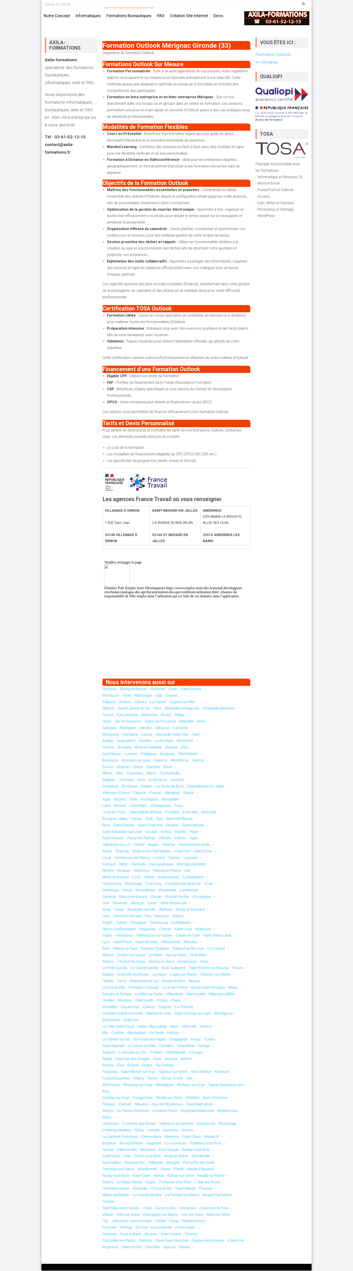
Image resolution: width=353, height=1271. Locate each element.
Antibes (125, 702)
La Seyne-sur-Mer (142, 1046)
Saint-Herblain (193, 825)
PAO (160, 15)
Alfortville (140, 1189)
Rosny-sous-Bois (115, 1176)
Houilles (108, 1001)
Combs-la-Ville (113, 988)
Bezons (151, 1234)
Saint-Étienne (124, 825)
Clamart (125, 1104)
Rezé (194, 832)
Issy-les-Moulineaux (167, 1104)
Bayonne (162, 916)
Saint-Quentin (191, 689)
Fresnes (205, 1189)
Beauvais (120, 903)
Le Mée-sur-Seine (149, 994)
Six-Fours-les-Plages (150, 1039)
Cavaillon (167, 1046)
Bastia (185, 1247)
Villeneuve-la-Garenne (176, 1124)
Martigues (128, 728)
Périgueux (149, 754)
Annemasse (187, 962)
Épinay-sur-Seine (181, 1176)
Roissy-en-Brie (174, 981)
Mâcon (107, 955)
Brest (168, 767)
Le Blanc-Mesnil (129, 1182)
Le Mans (156, 955)
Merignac (269, 62)
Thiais (147, 1208)
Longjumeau (143, 1098)
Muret (151, 773)
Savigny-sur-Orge (115, 1098)
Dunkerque (110, 890)
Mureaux (125, 1001)
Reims (107, 851)
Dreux (138, 767)
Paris (204, 962)
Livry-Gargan (169, 1150)
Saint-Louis (183, 929)
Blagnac (108, 780)
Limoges (196, 1052)
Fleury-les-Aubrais (141, 838)
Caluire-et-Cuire (188, 936)
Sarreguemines (161, 864)
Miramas (163, 728)
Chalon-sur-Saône (131, 955)
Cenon (189, 793)
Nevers (108, 871)
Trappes (164, 1007)
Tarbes (121, 923)
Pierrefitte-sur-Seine (199, 1163)
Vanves (154, 1130)
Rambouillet (196, 994)
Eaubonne (236, 1241)
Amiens (206, 1027)
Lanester (191, 858)
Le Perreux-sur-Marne (182, 1195)
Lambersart (189, 890)
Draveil (133, 1065)
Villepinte (156, 1163)
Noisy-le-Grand (176, 1156)
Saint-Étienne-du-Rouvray (209, 968)
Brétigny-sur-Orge (191, 1085)
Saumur (169, 845)
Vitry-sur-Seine (128, 1215)
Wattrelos (141, 871)
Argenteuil (110, 1247)
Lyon (106, 942)
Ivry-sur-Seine (192, 1215)
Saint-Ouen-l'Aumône (172, 1241)
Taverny (191, 1234)
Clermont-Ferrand (127, 916)
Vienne (136, 819)
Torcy (122, 981)
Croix (209, 884)
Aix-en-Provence (128, 721)
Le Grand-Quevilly (144, 968)
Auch (141, 780)
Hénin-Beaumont (174, 903)
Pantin (179, 1169)
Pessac (156, 793)
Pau (148, 916)
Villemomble (127, 1150)
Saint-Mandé (186, 1189)
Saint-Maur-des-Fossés (120, 1208)
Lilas (127, 1156)
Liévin (152, 903)
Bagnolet (154, 1143)
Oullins (107, 936)
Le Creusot (216, 949)
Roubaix (124, 871)
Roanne (172, 825)
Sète (134, 799)
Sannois (145, 1241)
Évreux (107, 767)
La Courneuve (176, 1143)
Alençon (137, 903)
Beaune (172, 748)
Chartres (123, 767)
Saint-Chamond (150, 825)
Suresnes (170, 1130)
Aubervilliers (111, 1163)
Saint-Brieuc (111, 754)
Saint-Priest (123, 942)
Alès (119, 773)
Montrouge (228, 1124)
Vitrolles (146, 728)
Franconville (185, 1227)
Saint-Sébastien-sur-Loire (122, 832)
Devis (218, 15)
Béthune (166, 910)
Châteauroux (161, 806)
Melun (233, 988)
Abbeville (189, 1027)
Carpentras (186, 1046)
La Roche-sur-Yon (133, 1052)
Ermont (142, 1227)
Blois (106, 825)
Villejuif (107, 1215)
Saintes (145, 741)
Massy (139, 1078)
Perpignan (139, 923)
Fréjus (196, 1039)
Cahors (180, 838)
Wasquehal (167, 890)
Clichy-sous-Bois (148, 1156)
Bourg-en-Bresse (133, 689)
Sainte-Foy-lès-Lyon (188, 949)
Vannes (174, 858)
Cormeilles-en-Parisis (119, 1241)
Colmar (165, 929)
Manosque (143, 696)
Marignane (110, 734)
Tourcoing (154, 884)
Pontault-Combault (143, 988)
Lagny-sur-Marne (183, 974)
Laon (173, 689)
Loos (137, 877)
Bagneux (109, 1143)
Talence (140, 793)
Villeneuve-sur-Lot (116, 845)
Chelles (108, 981)
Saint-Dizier (203, 851)
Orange (204, 1046)
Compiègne (202, 897)
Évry (120, 1065)
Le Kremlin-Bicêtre (147, 1195)
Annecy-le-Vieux (161, 962)
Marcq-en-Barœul (133, 897)
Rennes (120, 806)
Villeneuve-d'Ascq (167, 871)
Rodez (166, 715)
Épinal (107, 1059)
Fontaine (172, 812)
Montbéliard (188, 754)
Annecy (108, 962)
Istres (106, 721)
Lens (106, 916)
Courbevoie (206, 1124)
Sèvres (187, 1130)
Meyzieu (190, 942)
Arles (201, 721)
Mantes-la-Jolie (159, 1013)
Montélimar (180, 760)
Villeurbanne (170, 942)
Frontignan (149, 799)
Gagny (151, 1182)
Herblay (126, 1227)
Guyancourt (130, 1007)
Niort (175, 1027)
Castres (118, 1033)
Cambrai (109, 897)
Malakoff (212, 1137)
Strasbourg (159, 923)
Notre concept (57, 15)
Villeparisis (175, 994)
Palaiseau (110, 1072)
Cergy (174, 1221)
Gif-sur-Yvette (172, 1078)
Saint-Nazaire (113, 838)
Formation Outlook (273, 54)
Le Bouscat (158, 780)
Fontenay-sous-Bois (175, 1182)
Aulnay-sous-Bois (196, 1150)
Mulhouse (203, 929)
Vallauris (108, 702)
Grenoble (209, 812)
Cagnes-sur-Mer (182, 702)
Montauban (137, 1033)
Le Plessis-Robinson (133, 1111)
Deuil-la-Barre (130, 1234)
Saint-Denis (111, 1156)
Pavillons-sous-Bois (205, 1143)
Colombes (110, 1124)
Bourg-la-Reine (131, 1143)
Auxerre (171, 1059)
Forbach (109, 864)
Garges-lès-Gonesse (208, 1241)
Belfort (186, 1059)
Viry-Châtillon (201, 1072)
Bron (106, 949)
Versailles (110, 1007)
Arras (106, 910)
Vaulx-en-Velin (147, 942)
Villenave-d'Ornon (116, 793)
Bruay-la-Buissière (190, 910)
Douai (127, 890)
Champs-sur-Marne (216, 974)
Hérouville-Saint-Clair (172, 734)
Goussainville (162, 1227)
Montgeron (165, 1085)
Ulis (189, 1078)
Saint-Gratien (171, 1234)
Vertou (166, 832)
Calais (119, 910)
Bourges (124, 748)
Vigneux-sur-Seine (173, 1072)
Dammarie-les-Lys (144, 981)
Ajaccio (170, 1247)
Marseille (187, 721)
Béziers (120, 799)
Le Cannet (158, 702)
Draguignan (179, 1039)
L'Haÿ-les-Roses (208, 1182)
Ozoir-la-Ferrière (175, 988)
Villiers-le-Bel (132, 1247)
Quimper (153, 767)
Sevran (107, 1150)
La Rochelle (164, 741)
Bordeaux (130, 786)
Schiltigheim (181, 923)
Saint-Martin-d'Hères (146, 812)
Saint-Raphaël (113, 1046)
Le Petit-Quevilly (114, 968)
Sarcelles (152, 1247)
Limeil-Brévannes (115, 1189)
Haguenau (148, 929)
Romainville (201, 1156)
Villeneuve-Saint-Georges (132, 1221)
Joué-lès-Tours (114, 812)
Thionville (138, 864)
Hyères (173, 1033)
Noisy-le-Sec (135, 1163)
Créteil (161, 1221)
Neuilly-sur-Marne (211, 1176)
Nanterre (172, 1137)
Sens (157, 1059)
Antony (107, 1111)
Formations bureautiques (129, 15)
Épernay (122, 851)
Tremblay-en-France (118, 1169)
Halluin (149, 877)
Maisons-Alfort (218, 1215)
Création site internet (189, 15)
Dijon (185, 748)
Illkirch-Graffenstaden (119, 929)
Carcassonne (127, 715)
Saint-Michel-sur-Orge (138, 1072)
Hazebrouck (112, 884)
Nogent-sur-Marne (217, 1195)
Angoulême (127, 741)
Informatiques (88, 15)
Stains (165, 1169)
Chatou (149, 1007)
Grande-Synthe (177, 897)
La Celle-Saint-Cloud (118, 1027)
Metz (123, 864)
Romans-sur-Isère (136, 760)
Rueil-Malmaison (200, 1104)
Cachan (108, 1202)
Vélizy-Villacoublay (152, 1027)
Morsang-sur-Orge (138, 1085)
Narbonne (149, 715)
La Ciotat (181, 728)
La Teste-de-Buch (170, 786)
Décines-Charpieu (155, 949)
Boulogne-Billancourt (197, 1111)
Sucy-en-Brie (166, 1208)
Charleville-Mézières (219, 709)
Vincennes (188, 1208)
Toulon (210, 1039)
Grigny (147, 1065)
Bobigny (173, 1163)
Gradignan (110, 786)
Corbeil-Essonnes (116, 1078)
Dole (149, 819)
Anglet (107, 923)
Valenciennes (168, 877)
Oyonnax (109, 689)
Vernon (198, 760)
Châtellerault (176, 1052)
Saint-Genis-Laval (217, 936)
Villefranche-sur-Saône (154, 936)
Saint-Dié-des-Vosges (132, 1059)
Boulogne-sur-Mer (142, 910)
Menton (108, 709)
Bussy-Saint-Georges (208, 988)
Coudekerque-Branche (183, 884)
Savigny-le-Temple (116, 994)
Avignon (108, 1052)
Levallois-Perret (165, 1111)
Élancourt (131, 1020)
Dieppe (107, 974)
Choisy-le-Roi (161, 1189)
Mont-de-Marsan (180, 819)
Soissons (158, 689)
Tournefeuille (170, 773)
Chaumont (182, 851)
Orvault (151, 832)
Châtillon (192, 1098)
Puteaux (108, 1104)
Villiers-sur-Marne (115, 1195)
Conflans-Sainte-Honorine (122, 1013)
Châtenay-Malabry (116, 1130)
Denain (156, 897)
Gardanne (130, 734)
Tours (178, 806)
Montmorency (194, 1221)
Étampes (222, 1072)
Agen (194, 838)
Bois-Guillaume (174, 968)
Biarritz (178, 916)
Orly (105, 1221)
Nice (157, 709)
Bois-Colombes (215, 1098)
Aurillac (108, 741)
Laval (106, 858)
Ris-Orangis (165, 1065)
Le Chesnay (184, 1007)
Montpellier (170, 799)
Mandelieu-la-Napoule (182, 709)
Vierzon (108, 748)
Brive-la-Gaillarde (148, 748)
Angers (153, 845)
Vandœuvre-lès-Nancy (132, 858)
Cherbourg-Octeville (194, 845)
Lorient (159, 858)
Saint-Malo (138, 806)
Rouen (238, 968)
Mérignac (172, 793)
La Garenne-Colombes (120, 1137)
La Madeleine (193, 877)
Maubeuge (133, 884)
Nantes (180, 832)
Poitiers (157, 1052)
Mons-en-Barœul (115, 877)
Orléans (165, 838)
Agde (106, 799)
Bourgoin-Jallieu (115, 819)
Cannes (141, 702)
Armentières (145, 890)
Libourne (177, 780)
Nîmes (107, 773)
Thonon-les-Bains (131, 962)
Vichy (127, 696)
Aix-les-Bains (176, 955)
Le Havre (160, 974)
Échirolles (190, 812)
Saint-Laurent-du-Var (134, 709)
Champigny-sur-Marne (160, 1215)
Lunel (106, 806)
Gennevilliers (151, 1137)
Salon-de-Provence (160, 721)
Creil (105, 903)
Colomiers (135, 773)
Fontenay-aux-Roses (139, 1124)
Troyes (107, 715)
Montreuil (148, 1150)
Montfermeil (147, 1169)
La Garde (156, 1033)
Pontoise (109, 1227)
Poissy (162, 1001)
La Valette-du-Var (116, 1039)
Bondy (159, 1176)
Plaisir (176, 1001)
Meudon (141, 1104)
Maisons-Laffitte (222, 994)
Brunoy (107, 1065)
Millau (179, 715)
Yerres (153, 1078)
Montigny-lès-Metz (191, 864)
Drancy (107, 1182)
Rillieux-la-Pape (126, 949)
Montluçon (110, 696)
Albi (105, 1033)
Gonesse (109, 1234)
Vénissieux (124, 936)
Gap (159, 696)
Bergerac (168, 754)
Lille (187, 871)
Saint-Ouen (141, 1176)
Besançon (110, 760)
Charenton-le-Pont (214, 1208)
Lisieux (147, 734)
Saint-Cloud (192, 1137)
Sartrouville (144, 1001)
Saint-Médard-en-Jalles (206, 786)
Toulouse (126, 780)
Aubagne (109, 728)
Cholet (139, 845)
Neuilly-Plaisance (201, 1169)
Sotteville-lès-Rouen (133, 974)
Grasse (171, 696)
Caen (196, 734)
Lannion (131, 754)
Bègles (146, 786)
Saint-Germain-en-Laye (193, 1013)
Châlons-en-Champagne (152, 851)
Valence (160, 760)
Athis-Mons (111, 1085)
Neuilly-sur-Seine (169, 1098)
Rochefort (185, 741)
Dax (160, 819)
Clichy (139, 1130)
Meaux (194, 981)
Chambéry (198, 955)
